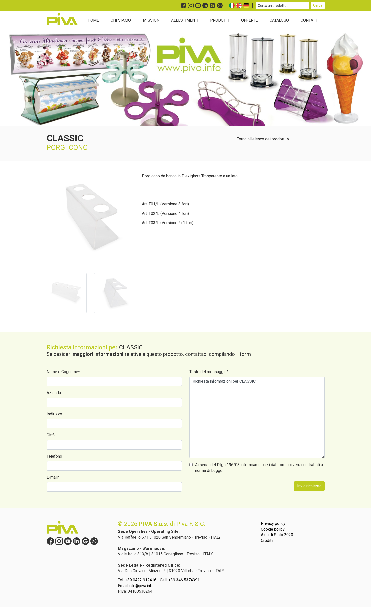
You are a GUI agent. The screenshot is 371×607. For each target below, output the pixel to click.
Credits (267, 540)
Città (51, 435)
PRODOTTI (219, 20)
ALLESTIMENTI (184, 20)
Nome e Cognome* (63, 371)
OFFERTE (249, 20)
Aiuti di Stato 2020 (277, 534)
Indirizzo (54, 414)
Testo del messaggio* (208, 371)
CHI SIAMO (121, 20)
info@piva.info (141, 585)
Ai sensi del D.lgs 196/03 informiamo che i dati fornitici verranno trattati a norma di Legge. (259, 467)
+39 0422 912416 (140, 580)
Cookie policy (273, 529)
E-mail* (53, 477)
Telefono (54, 456)
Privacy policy (273, 523)
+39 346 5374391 (184, 580)
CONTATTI (310, 20)
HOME (93, 20)
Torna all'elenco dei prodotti (263, 139)
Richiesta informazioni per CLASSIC (257, 417)
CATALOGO (279, 20)
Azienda (54, 392)
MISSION (151, 20)
